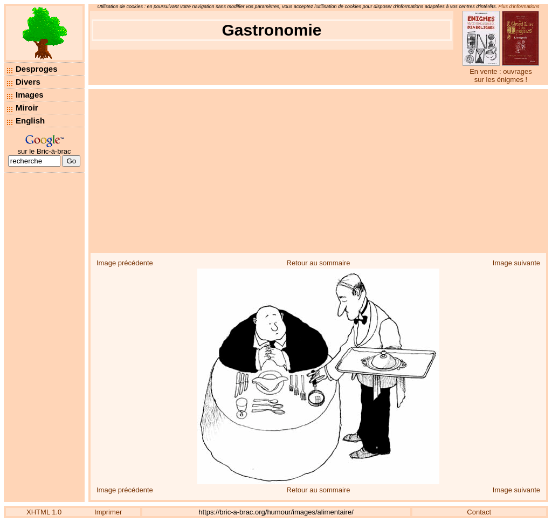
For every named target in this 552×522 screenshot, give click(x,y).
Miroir (27, 107)
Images (30, 94)
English (30, 120)
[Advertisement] (318, 169)
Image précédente (124, 263)
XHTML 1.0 (43, 512)
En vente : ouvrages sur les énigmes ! (501, 75)
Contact (479, 512)
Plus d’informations (519, 6)
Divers (28, 81)
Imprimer (108, 512)
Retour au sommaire (318, 263)
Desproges (37, 68)
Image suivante (516, 263)
